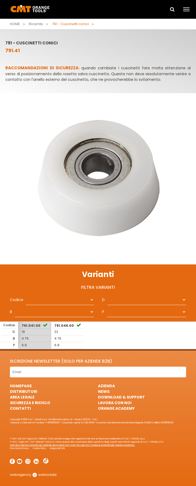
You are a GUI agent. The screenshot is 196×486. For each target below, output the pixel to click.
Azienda (106, 386)
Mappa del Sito (57, 448)
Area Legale (22, 397)
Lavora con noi (114, 402)
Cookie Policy (40, 448)
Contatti (20, 408)
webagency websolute (33, 474)
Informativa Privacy (19, 448)
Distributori (23, 391)
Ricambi (36, 23)
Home (15, 23)
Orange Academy (116, 408)
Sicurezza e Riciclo (30, 402)
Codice (16, 299)
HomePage (21, 386)
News (104, 391)
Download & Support (121, 397)
